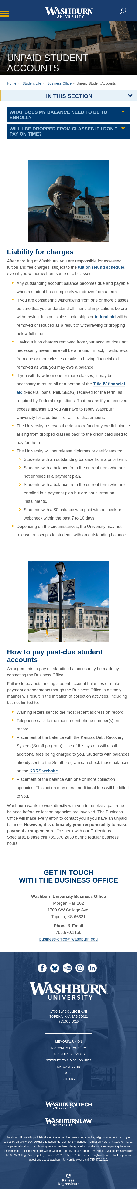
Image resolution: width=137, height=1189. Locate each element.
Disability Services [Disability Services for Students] (68, 1054)
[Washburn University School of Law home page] (68, 1122)
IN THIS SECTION (69, 96)
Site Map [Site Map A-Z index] (69, 1079)
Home (11, 83)
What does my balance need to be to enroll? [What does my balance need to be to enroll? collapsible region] (58, 115)
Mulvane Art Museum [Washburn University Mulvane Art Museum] (68, 1048)
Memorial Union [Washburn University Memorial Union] (68, 1041)
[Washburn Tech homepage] (68, 1105)
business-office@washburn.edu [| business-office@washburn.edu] (68, 939)
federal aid (105, 317)
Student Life (32, 83)
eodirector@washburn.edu (99, 1155)
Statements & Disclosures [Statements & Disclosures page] (68, 1060)
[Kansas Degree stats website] (68, 1181)
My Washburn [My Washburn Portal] (68, 1066)
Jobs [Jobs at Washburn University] (69, 1073)
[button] (123, 11)
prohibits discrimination (47, 1137)
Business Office (59, 83)
